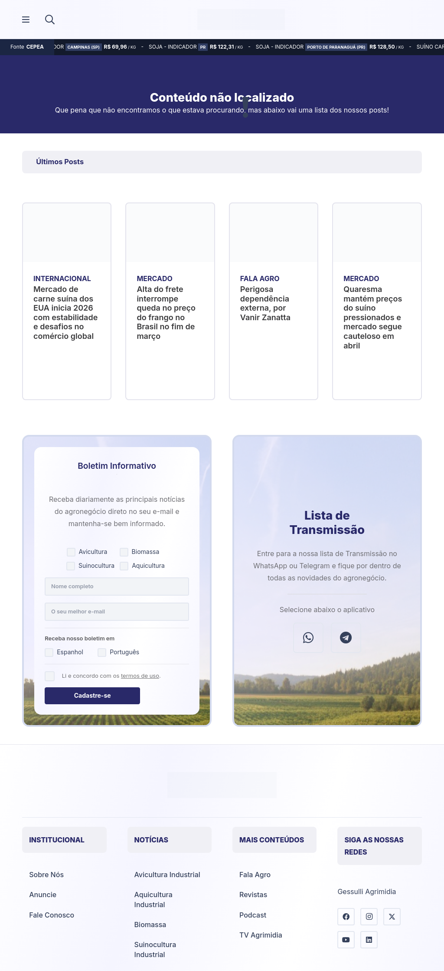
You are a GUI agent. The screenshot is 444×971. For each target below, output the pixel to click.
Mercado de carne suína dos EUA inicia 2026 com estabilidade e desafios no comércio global (65, 313)
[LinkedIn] (369, 939)
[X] (392, 916)
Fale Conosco (51, 915)
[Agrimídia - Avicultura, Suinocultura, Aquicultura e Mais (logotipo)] (241, 19)
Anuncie (42, 894)
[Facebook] (346, 916)
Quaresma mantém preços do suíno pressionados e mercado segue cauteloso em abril (372, 317)
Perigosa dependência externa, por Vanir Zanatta (265, 303)
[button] (49, 19)
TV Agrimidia (260, 935)
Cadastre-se (92, 695)
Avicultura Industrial (167, 874)
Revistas (253, 894)
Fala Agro (255, 874)
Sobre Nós (46, 874)
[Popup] (25, 19)
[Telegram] (346, 638)
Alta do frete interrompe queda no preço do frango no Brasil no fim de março (166, 313)
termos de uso (140, 675)
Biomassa (150, 924)
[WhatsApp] (308, 638)
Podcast (252, 915)
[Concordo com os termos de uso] (50, 676)
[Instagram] (369, 916)
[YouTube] (346, 939)
